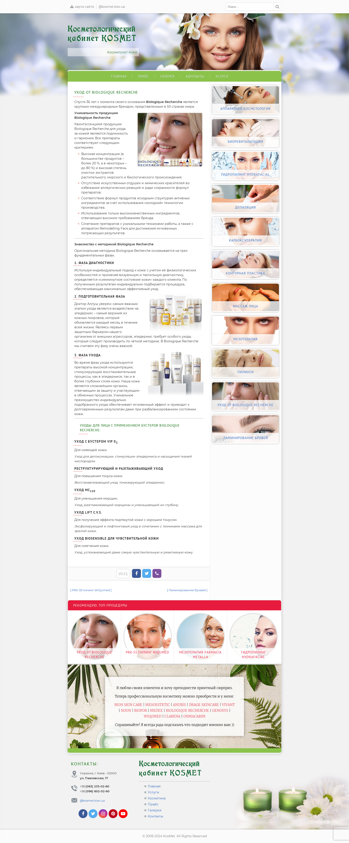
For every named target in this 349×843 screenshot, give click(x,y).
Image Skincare (204, 705)
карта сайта (82, 7)
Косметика (157, 798)
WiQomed (152, 716)
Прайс (143, 76)
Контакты (195, 76)
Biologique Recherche (187, 710)
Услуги (222, 76)
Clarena (172, 716)
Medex (156, 710)
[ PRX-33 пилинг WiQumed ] (91, 590)
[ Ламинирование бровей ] (187, 590)
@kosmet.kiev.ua (112, 7)
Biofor (140, 710)
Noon (126, 710)
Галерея (167, 76)
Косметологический (102, 33)
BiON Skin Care (128, 705)
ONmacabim (194, 716)
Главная (119, 76)
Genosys (220, 710)
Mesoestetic (157, 705)
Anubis (179, 705)
